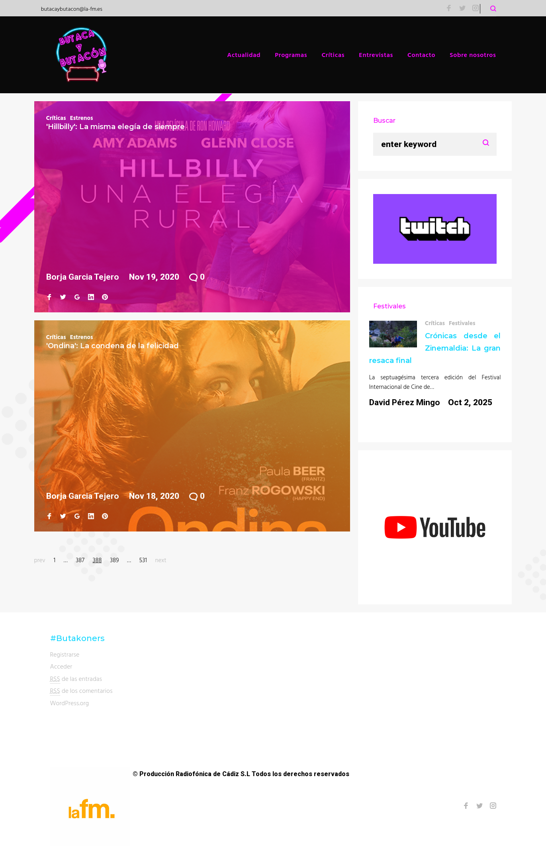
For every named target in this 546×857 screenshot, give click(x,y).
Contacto (421, 54)
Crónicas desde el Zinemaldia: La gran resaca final (435, 348)
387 (80, 560)
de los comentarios (81, 691)
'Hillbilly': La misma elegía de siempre (115, 126)
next (160, 560)
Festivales (462, 323)
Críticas (332, 54)
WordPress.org (69, 703)
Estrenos (81, 117)
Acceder (61, 666)
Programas (291, 54)
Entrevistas (376, 54)
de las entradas (76, 679)
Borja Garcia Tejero (82, 277)
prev (39, 560)
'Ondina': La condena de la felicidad (112, 345)
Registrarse (65, 654)
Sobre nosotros (473, 54)
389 (114, 560)
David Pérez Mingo (404, 402)
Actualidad (243, 54)
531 (143, 560)
